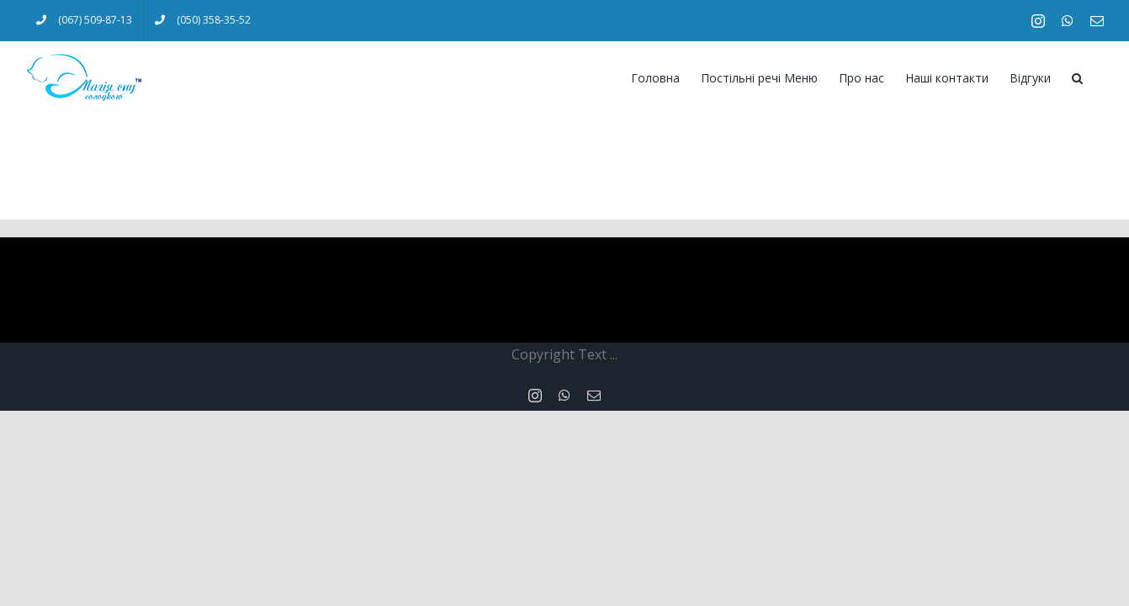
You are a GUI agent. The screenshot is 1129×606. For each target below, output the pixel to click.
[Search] (1098, 76)
